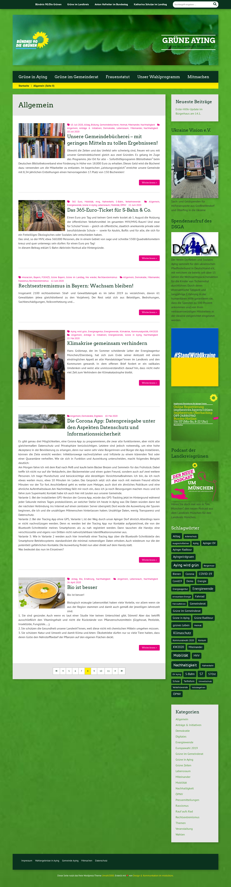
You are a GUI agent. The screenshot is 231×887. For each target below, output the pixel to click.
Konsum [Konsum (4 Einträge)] (202, 640)
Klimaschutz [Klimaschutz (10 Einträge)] (182, 633)
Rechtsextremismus (107, 277)
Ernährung (89, 578)
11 (108, 670)
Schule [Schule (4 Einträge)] (176, 681)
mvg (98, 201)
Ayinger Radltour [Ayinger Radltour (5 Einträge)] (182, 549)
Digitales (98, 415)
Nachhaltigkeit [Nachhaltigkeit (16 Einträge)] (185, 664)
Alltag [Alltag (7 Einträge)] (176, 536)
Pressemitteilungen (187, 800)
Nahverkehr (108, 201)
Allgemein (72, 128)
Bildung (95, 124)
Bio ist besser (82, 587)
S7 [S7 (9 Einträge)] (201, 674)
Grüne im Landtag (75, 277)
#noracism (27, 277)
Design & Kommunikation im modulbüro (153, 875)
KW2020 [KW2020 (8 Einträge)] (178, 647)
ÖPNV (123, 205)
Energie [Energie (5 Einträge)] (202, 581)
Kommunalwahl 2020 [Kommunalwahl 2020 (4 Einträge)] (183, 640)
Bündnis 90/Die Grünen (48, 4)
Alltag (87, 124)
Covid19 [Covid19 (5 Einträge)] (177, 581)
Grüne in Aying (33, 77)
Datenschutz (101, 860)
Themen (181, 823)
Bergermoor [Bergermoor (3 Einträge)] (209, 565)
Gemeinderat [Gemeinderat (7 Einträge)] (198, 604)
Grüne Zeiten (183, 765)
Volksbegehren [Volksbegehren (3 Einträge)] (198, 687)
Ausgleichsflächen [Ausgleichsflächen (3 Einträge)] (181, 543)
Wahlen (180, 834)
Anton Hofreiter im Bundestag (111, 4)
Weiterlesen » (149, 182)
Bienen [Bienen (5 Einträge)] (177, 574)
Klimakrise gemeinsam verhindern (107, 343)
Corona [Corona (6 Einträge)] (190, 574)
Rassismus (23, 280)
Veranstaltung (184, 828)
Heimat (123, 124)
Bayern (37, 277)
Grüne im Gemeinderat (76, 77)
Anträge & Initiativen (90, 128)
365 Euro (77, 201)
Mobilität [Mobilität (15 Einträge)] (180, 655)
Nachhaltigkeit (148, 124)
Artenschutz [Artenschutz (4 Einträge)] (191, 536)
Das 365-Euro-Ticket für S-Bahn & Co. (109, 210)
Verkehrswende (133, 201)
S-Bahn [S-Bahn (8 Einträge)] (190, 674)
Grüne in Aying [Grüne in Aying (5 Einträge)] (181, 618)
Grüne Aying (188, 40)
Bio (80, 578)
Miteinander (134, 124)
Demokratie (109, 128)
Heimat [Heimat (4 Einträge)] (197, 625)
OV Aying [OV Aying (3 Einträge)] (177, 674)
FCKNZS (46, 277)
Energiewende (74, 205)
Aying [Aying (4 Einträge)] (196, 543)
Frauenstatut (118, 77)
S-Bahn (119, 201)
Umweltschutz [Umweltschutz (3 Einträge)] (205, 681)
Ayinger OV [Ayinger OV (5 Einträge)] (209, 543)
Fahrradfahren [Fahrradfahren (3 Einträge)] (179, 603)
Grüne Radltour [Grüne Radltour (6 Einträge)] (203, 618)
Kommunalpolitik (139, 331)
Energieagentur (95, 331)
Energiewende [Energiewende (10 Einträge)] (203, 588)
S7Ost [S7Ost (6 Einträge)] (212, 674)
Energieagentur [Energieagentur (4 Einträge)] (180, 589)
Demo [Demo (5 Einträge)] (189, 581)
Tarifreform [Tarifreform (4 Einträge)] (189, 681)
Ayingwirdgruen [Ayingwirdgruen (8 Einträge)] (183, 557)
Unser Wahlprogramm (158, 77)
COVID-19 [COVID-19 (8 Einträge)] (205, 574)
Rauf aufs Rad (184, 811)
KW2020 (153, 331)
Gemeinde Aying (70, 860)
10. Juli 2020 (77, 124)
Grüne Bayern (58, 277)
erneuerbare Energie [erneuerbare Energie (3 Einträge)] (182, 596)
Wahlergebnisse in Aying (47, 860)
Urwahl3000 (108, 875)
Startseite (24, 85)
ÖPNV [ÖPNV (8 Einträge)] (177, 694)
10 (101, 670)
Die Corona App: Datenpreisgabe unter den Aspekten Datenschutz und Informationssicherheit (111, 427)
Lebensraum (123, 128)
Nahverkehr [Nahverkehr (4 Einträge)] (207, 665)
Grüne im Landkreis (78, 4)
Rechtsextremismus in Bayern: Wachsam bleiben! (76, 286)
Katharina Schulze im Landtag (150, 4)
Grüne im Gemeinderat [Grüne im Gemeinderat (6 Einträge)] (187, 611)
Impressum (26, 860)
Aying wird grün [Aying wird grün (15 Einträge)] (186, 565)
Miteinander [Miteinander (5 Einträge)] (195, 647)
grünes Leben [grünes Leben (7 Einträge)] (181, 625)
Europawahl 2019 (187, 748)
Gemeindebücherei (109, 124)
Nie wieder (91, 277)
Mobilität (89, 201)
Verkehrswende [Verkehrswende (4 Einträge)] (180, 687)
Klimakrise (125, 331)
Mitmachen (198, 77)
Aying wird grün (79, 331)
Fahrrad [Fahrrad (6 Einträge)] (199, 596)
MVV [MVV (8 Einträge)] (197, 656)
